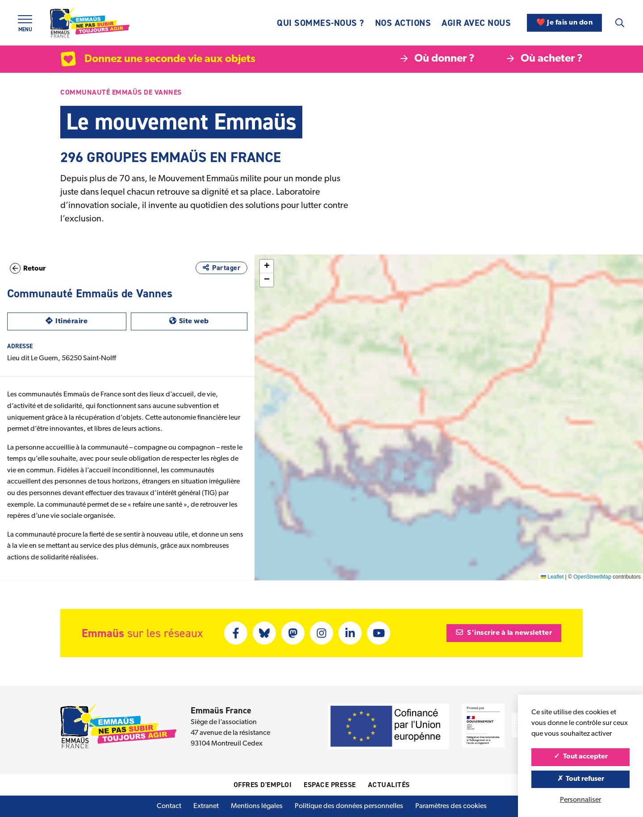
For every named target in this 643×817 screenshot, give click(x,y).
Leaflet (552, 577)
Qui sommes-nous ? (320, 23)
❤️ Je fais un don (564, 22)
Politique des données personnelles (349, 806)
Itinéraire (86, 320)
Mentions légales (257, 806)
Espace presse (330, 784)
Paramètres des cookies (451, 806)
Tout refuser (580, 779)
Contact (169, 806)
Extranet (206, 806)
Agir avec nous (476, 23)
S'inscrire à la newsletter (504, 633)
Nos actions (403, 23)
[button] (470, 403)
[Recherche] (620, 23)
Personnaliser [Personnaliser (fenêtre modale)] (580, 800)
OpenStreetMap (592, 577)
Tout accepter (581, 756)
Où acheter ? (545, 59)
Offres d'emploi (263, 784)
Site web (208, 320)
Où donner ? (438, 59)
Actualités (389, 784)
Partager (221, 267)
